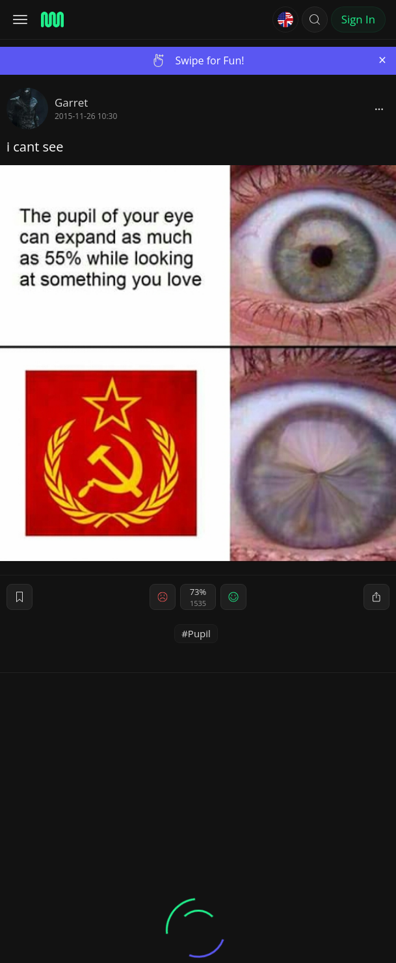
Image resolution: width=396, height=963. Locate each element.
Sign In (358, 19)
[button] (315, 20)
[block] (379, 108)
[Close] (382, 60)
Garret (71, 102)
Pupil (199, 633)
